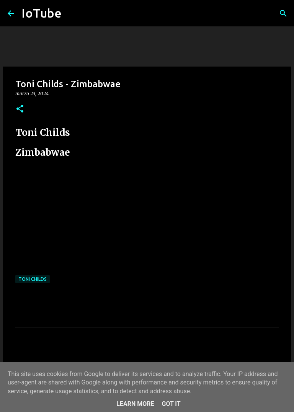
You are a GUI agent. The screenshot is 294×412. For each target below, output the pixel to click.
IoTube (41, 13)
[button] (19, 109)
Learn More (135, 403)
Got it (171, 403)
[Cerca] (283, 13)
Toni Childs (32, 279)
